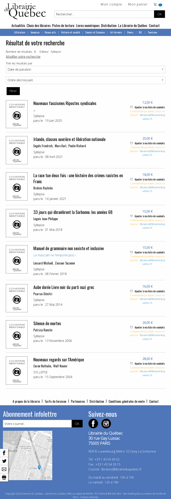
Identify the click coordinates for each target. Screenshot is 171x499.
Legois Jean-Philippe (45, 218)
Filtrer (13, 91)
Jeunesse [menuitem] (35, 32)
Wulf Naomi (60, 366)
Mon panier (138, 4)
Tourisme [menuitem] (152, 32)
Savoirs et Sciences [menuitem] (95, 32)
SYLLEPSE (40, 372)
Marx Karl (60, 146)
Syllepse (38, 116)
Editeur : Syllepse (50, 51)
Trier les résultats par (19, 63)
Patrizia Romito (42, 330)
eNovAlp (93, 497)
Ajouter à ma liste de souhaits (147, 107)
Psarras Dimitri (42, 294)
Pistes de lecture (63, 25)
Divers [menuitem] (130, 32)
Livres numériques (87, 25)
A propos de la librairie (26, 401)
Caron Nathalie (42, 366)
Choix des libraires (39, 25)
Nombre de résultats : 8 (21, 51)
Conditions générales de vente (127, 401)
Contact (154, 25)
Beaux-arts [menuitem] (50, 32)
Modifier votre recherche (23, 56)
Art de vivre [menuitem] (116, 32)
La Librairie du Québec (132, 25)
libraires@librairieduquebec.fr (121, 469)
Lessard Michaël (43, 263)
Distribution (109, 25)
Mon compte (111, 4)
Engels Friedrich (43, 146)
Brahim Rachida (43, 188)
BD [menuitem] (140, 32)
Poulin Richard (77, 146)
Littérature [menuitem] (19, 32)
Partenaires (78, 401)
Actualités (18, 25)
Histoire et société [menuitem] (70, 32)
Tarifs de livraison (55, 401)
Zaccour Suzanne (65, 263)
